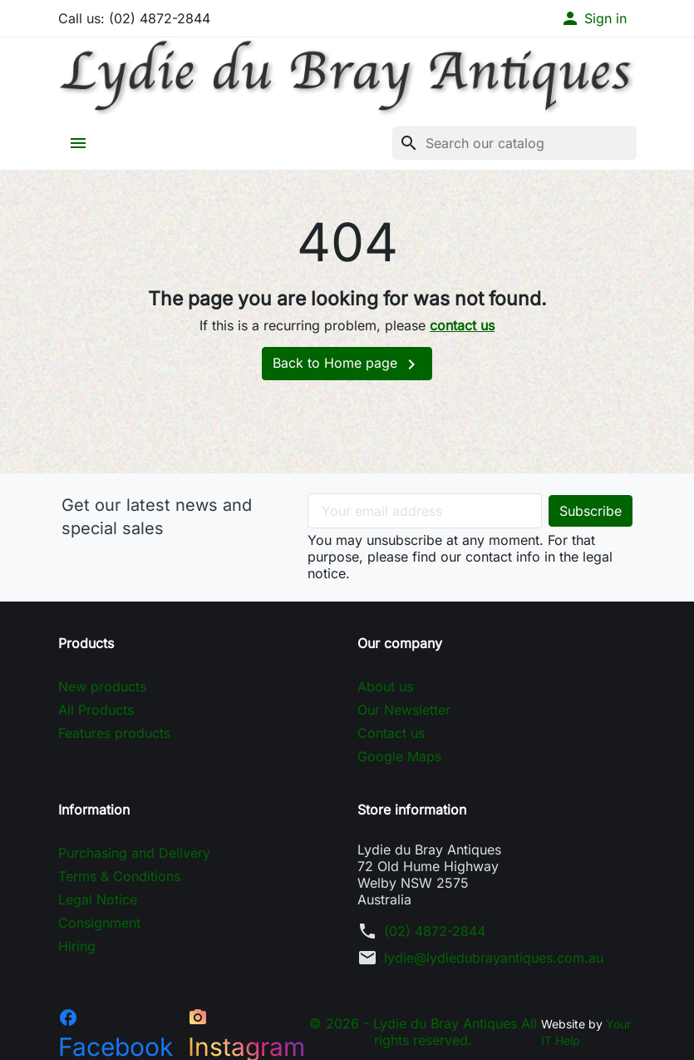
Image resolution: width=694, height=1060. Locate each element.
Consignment (99, 922)
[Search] (514, 143)
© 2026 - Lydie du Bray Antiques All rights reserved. (423, 1031)
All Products (96, 709)
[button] (593, 18)
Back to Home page (347, 364)
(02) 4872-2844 (434, 931)
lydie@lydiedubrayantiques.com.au (493, 957)
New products (102, 686)
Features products (114, 733)
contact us (462, 325)
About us (385, 686)
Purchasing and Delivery (134, 853)
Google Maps (399, 756)
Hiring (77, 946)
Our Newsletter (403, 709)
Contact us (391, 733)
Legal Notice (97, 899)
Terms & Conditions (119, 876)
